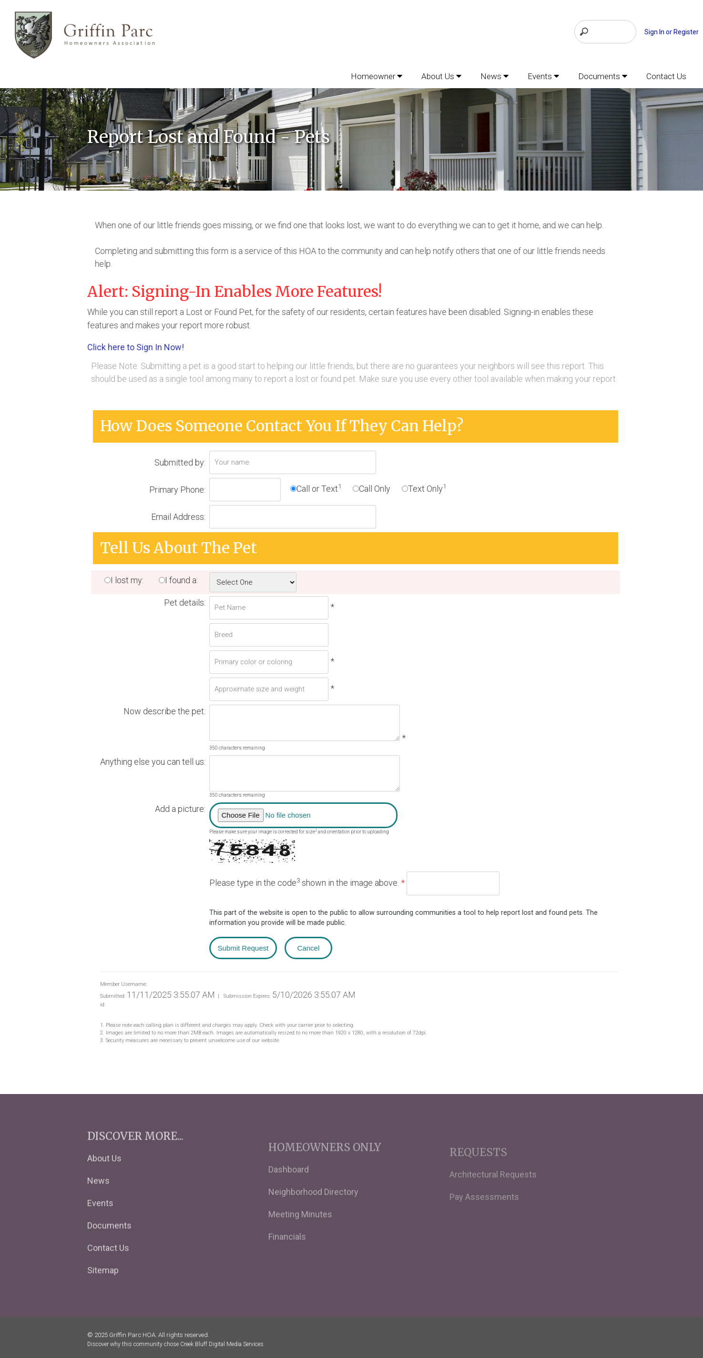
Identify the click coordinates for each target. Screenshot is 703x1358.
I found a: (189, 579)
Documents (109, 1240)
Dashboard (288, 1188)
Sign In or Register (671, 32)
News (98, 1195)
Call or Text (322, 486)
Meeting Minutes (300, 1232)
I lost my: (133, 579)
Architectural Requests (493, 1191)
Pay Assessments (484, 1214)
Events (100, 1217)
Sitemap (103, 1284)
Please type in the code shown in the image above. (310, 881)
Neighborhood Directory (313, 1210)
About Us (104, 1172)
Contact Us (108, 1262)
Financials (287, 1255)
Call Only (378, 487)
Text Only (431, 486)
